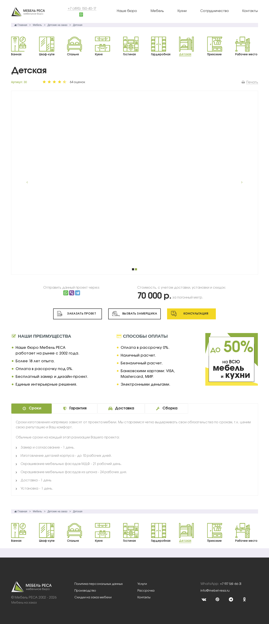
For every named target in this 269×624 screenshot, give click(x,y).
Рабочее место (246, 54)
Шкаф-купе (47, 54)
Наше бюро (127, 11)
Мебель (157, 11)
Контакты (250, 11)
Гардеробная (160, 54)
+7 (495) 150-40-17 (82, 8)
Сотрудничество (214, 11)
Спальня (73, 54)
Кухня (99, 54)
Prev (29, 182)
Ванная (16, 54)
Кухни (182, 11)
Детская (185, 54)
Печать (252, 82)
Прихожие (214, 54)
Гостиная (129, 54)
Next (240, 182)
